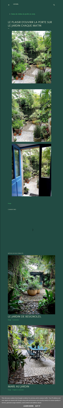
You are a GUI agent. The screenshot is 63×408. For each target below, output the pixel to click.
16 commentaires (15, 319)
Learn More (28, 406)
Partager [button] (9, 203)
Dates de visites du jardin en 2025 (23, 14)
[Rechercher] (54, 4)
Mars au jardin (18, 386)
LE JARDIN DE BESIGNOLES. (24, 316)
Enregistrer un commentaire (18, 389)
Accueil (15, 4)
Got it (37, 406)
